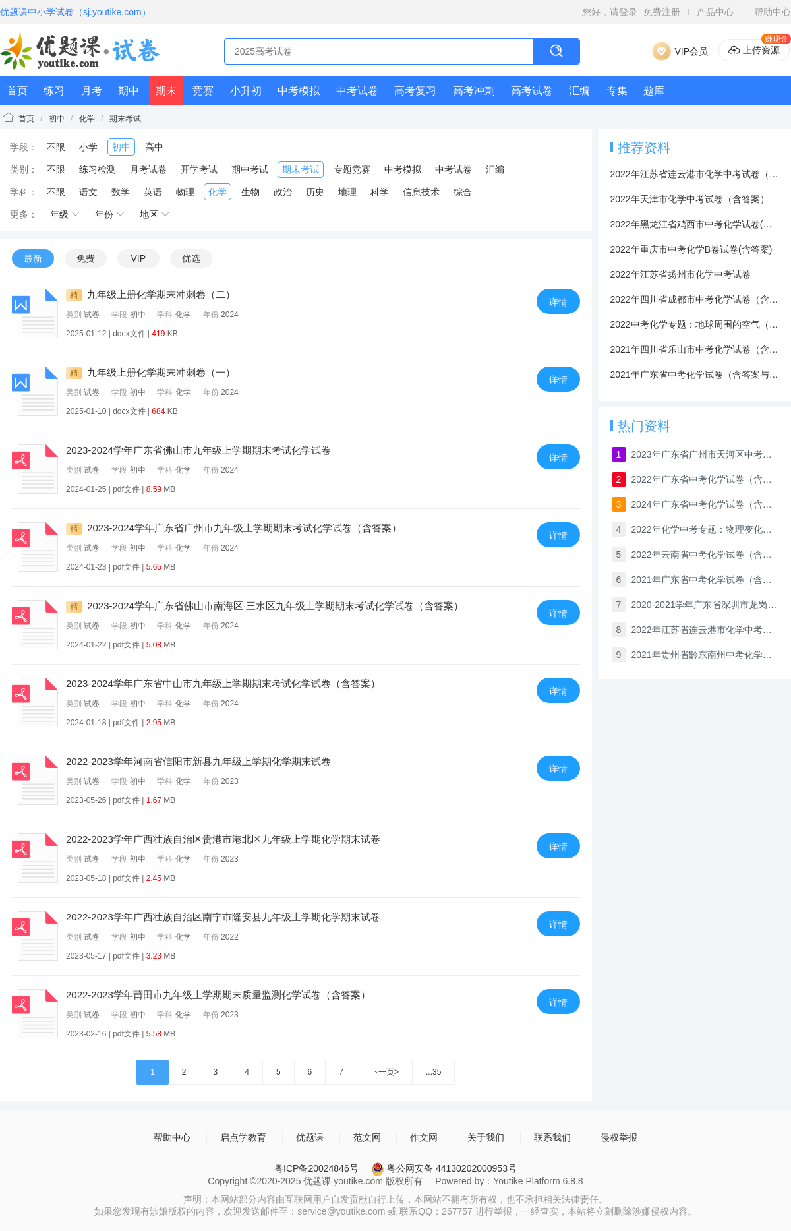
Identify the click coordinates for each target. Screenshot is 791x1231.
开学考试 (199, 169)
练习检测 (97, 169)
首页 (17, 90)
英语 (153, 192)
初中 (57, 118)
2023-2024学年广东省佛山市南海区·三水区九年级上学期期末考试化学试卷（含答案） (264, 605)
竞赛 (203, 90)
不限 (56, 147)
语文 (88, 192)
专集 (617, 90)
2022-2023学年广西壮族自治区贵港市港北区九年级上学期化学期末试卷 (223, 839)
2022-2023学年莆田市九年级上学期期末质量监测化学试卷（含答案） (218, 994)
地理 (347, 192)
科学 (379, 192)
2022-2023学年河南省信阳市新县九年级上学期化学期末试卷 (198, 761)
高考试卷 (532, 90)
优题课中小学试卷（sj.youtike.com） (75, 12)
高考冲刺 (474, 90)
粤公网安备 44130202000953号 (444, 1168)
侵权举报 (619, 1137)
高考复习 (415, 90)
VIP (138, 258)
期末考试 (125, 118)
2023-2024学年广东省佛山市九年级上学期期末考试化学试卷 (198, 450)
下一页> (384, 1072)
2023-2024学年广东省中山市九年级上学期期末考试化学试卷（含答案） (223, 683)
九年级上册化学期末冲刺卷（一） (150, 372)
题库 (653, 90)
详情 (558, 302)
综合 (463, 192)
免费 (85, 258)
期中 (128, 90)
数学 (120, 192)
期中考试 (249, 169)
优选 (191, 258)
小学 (88, 147)
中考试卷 (357, 90)
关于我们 (485, 1137)
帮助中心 (772, 12)
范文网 (367, 1137)
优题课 (310, 1137)
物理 (185, 192)
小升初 (246, 90)
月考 (91, 90)
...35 (433, 1072)
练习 (54, 90)
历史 (315, 192)
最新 (33, 258)
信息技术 (421, 192)
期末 (166, 90)
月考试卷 (148, 169)
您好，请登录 (609, 12)
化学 (87, 118)
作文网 (424, 1137)
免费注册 (661, 12)
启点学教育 (243, 1137)
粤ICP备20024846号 (316, 1168)
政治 (283, 192)
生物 (250, 192)
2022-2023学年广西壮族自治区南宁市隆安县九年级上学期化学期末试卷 (223, 916)
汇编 (579, 90)
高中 (154, 147)
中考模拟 (299, 90)
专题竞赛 (352, 169)
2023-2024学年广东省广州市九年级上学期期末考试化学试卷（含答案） (233, 527)
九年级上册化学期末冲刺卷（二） (150, 294)
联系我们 (552, 1137)
